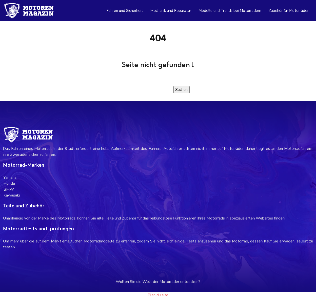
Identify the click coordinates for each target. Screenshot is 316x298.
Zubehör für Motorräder (289, 10)
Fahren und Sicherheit (124, 10)
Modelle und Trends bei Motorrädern (229, 10)
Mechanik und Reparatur (170, 10)
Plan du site (158, 295)
